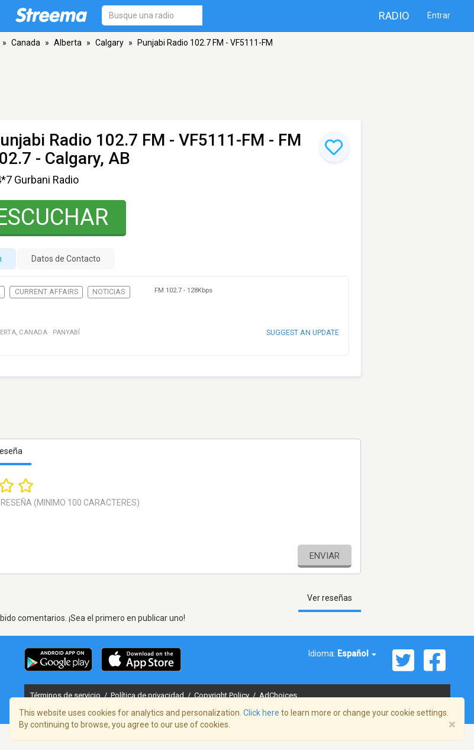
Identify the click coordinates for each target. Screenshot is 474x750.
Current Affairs (46, 292)
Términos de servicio (66, 695)
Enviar (324, 556)
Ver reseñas (329, 598)
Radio (394, 15)
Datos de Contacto (66, 258)
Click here (261, 712)
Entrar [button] (438, 15)
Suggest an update (302, 332)
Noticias (108, 292)
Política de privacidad (148, 695)
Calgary (109, 42)
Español (356, 653)
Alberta (68, 42)
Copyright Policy (222, 695)
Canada (25, 42)
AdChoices (278, 695)
